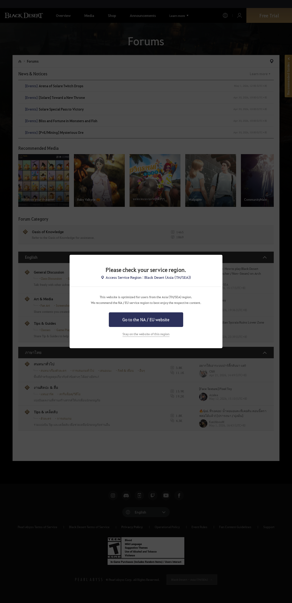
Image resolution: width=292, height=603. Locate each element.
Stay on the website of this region (146, 334)
